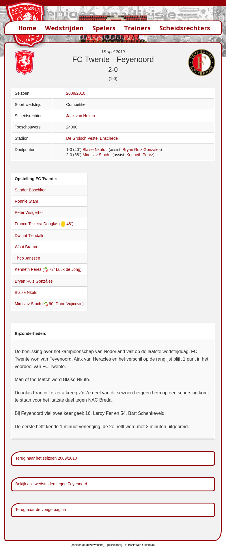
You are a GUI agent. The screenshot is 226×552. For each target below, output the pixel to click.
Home (27, 28)
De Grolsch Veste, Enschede (92, 138)
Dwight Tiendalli (29, 235)
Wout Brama (26, 247)
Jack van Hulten (80, 115)
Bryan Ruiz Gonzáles (142, 149)
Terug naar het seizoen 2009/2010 (46, 458)
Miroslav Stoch (96, 154)
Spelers (103, 28)
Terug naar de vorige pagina (40, 509)
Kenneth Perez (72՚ (35, 269)
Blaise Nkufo (94, 149)
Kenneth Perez (139, 154)
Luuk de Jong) (69, 269)
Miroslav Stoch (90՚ (35, 303)
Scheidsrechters (184, 28)
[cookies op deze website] (87, 545)
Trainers (137, 28)
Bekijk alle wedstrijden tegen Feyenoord (51, 484)
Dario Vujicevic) (70, 303)
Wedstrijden (64, 28)
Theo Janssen (27, 258)
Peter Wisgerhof (29, 212)
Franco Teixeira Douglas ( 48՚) (44, 223)
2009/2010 (75, 93)
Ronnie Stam (26, 201)
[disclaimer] (114, 545)
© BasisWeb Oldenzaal (140, 545)
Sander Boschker (30, 190)
